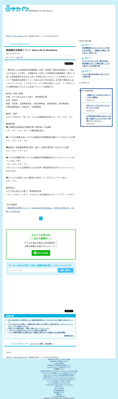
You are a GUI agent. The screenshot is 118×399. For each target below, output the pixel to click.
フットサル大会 (59, 381)
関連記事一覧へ (69, 336)
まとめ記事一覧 (84, 82)
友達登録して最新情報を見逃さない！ (59, 365)
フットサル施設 (59, 383)
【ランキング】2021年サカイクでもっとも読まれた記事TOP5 (27, 330)
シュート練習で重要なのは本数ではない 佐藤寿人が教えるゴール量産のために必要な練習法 (36, 332)
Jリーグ (19, 57)
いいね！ (59, 363)
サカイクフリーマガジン (59, 375)
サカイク (9, 36)
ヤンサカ (59, 384)
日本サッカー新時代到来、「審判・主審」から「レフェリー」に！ (29, 328)
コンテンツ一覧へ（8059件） (41, 344)
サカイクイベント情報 (59, 373)
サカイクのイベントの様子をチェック (59, 367)
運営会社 (59, 394)
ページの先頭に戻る (59, 396)
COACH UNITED (59, 371)
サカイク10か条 (59, 388)
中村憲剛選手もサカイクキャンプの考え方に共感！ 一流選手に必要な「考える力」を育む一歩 (95, 50)
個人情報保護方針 (59, 390)
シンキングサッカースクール (59, 379)
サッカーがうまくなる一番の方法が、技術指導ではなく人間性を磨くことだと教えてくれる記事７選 (95, 63)
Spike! (59, 377)
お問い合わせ (59, 386)
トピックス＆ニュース (20, 36)
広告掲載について (59, 392)
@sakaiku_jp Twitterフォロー (59, 361)
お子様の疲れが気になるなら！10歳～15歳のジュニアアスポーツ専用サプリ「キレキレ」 (98, 118)
